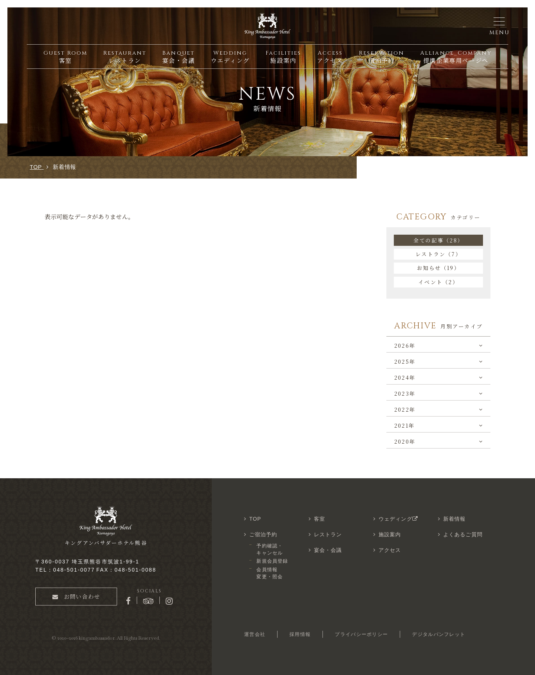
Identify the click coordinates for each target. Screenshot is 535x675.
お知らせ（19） (438, 267)
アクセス (390, 550)
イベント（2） (438, 282)
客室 (319, 519)
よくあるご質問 (463, 534)
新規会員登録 (272, 561)
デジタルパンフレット (438, 634)
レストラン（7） (438, 254)
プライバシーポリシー (361, 634)
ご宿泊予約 (263, 534)
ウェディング (399, 519)
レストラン (328, 534)
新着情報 (454, 519)
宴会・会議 (328, 550)
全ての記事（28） (438, 240)
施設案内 (390, 534)
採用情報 (300, 634)
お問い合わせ (76, 596)
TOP (255, 519)
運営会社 (254, 634)
